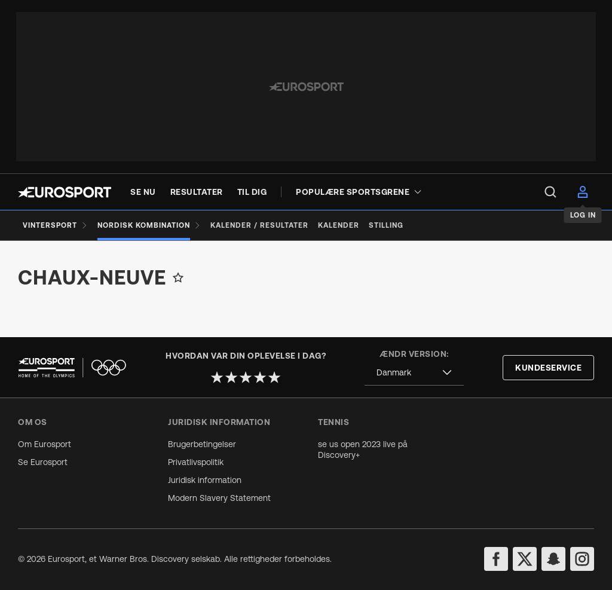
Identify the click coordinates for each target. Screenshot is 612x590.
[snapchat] (553, 559)
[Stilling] (386, 225)
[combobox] (414, 373)
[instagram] (582, 559)
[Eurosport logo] (64, 192)
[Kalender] (338, 225)
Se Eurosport (43, 462)
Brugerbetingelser (202, 444)
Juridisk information (204, 480)
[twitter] (525, 559)
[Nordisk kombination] (149, 225)
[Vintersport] (55, 225)
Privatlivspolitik (196, 462)
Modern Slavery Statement (219, 498)
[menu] (550, 192)
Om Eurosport (44, 444)
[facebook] (496, 559)
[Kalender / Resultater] (259, 225)
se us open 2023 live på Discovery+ (363, 449)
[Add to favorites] (178, 277)
